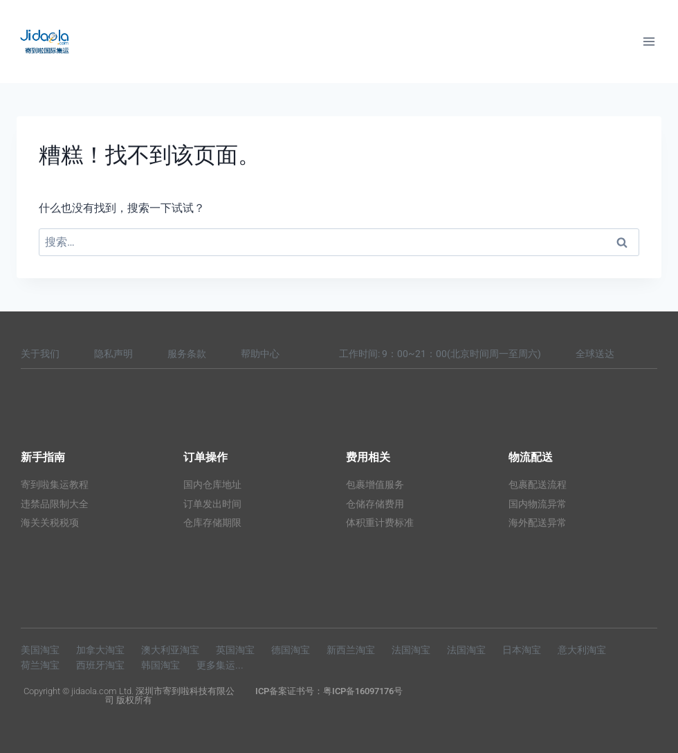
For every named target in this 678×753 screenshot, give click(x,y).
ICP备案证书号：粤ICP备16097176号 (329, 691)
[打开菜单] (648, 41)
